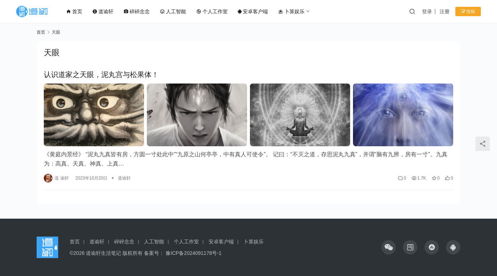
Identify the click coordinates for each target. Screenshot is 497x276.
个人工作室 (212, 11)
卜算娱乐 (291, 11)
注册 (445, 11)
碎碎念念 (137, 11)
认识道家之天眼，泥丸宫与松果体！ (101, 74)
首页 (74, 11)
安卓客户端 (253, 11)
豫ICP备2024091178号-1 (194, 253)
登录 (427, 11)
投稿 (468, 11)
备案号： (155, 253)
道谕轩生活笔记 (103, 253)
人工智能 (173, 11)
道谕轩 (102, 11)
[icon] (388, 247)
